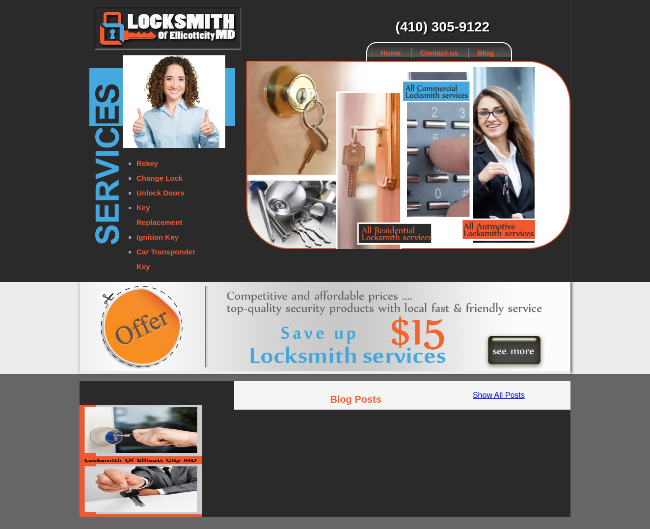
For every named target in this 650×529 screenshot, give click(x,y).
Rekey (147, 163)
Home (390, 53)
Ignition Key (157, 237)
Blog (485, 53)
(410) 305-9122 (442, 26)
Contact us (439, 53)
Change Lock (159, 178)
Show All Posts (499, 395)
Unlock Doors (160, 193)
